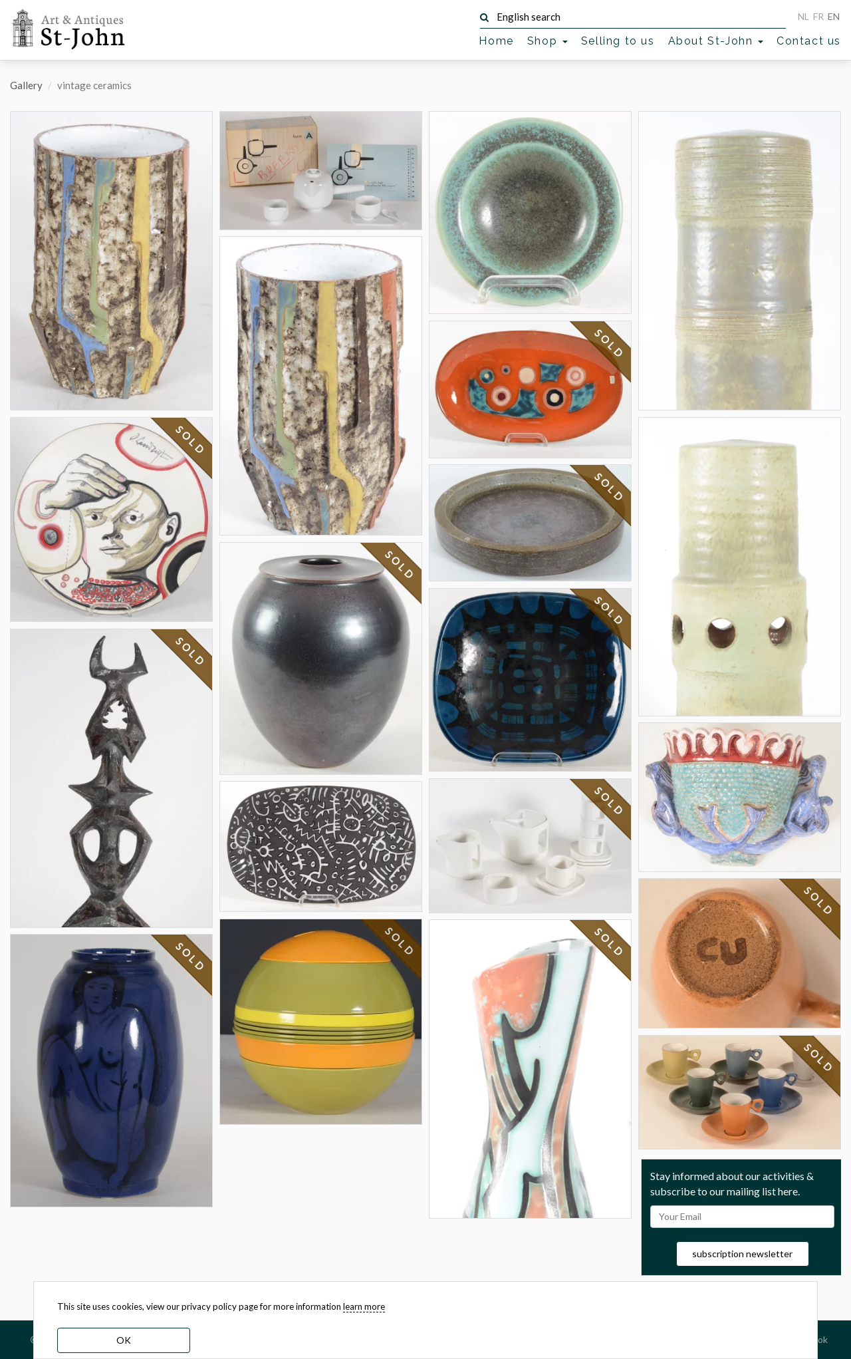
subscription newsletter (742, 1253)
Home (496, 41)
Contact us (809, 41)
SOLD (191, 440)
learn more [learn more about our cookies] (364, 1306)
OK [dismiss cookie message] (123, 1340)
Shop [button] (547, 41)
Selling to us (618, 41)
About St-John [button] (715, 41)
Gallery (26, 85)
